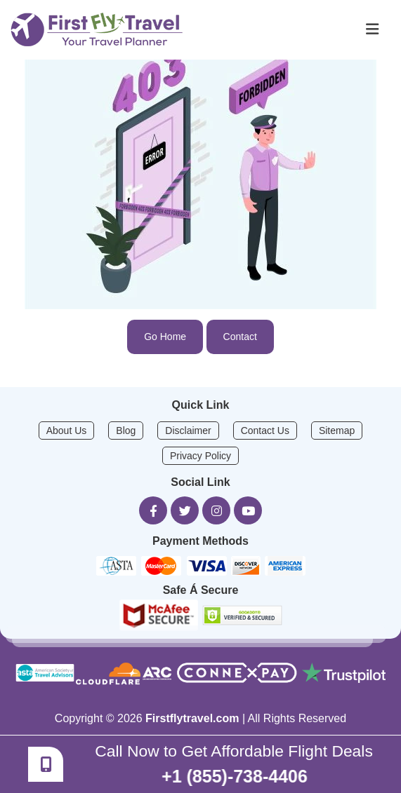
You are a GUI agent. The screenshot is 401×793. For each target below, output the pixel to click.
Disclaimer (188, 430)
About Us (66, 430)
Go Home (165, 336)
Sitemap (337, 430)
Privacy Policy (200, 455)
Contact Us (265, 430)
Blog (126, 430)
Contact (240, 336)
